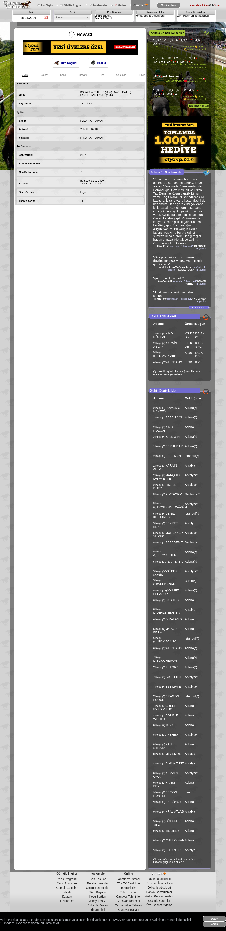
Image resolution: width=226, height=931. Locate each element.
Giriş (211, 5)
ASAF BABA (174, 561)
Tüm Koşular (65, 62)
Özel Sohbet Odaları (159, 905)
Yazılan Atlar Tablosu (128, 905)
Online (120, 5)
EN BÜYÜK (173, 802)
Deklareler (67, 901)
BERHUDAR (174, 446)
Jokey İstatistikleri (159, 887)
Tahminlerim (128, 887)
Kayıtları (143, 75)
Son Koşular (98, 879)
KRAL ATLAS (174, 811)
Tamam (214, 924)
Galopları (121, 75)
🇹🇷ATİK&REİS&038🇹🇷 (186, 80)
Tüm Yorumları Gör (199, 307)
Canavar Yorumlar (128, 901)
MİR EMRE (173, 753)
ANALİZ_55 (163, 246)
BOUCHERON (167, 660)
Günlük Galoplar (66, 887)
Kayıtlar (67, 896)
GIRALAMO (173, 619)
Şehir (63, 75)
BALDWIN (172, 436)
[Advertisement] (91, 218)
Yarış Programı (67, 879)
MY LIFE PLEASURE (166, 592)
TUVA (169, 725)
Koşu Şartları (97, 896)
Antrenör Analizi (97, 905)
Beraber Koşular (97, 883)
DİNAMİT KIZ (174, 763)
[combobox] (72, 17)
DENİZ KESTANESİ (164, 515)
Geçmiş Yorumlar (159, 900)
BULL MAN (173, 456)
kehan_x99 (160, 299)
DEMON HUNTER (165, 793)
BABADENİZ (174, 542)
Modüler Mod (169, 5)
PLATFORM (173, 494)
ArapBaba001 (164, 281)
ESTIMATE (173, 686)
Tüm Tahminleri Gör (199, 105)
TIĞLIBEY (172, 830)
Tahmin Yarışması (128, 879)
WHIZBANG (173, 362)
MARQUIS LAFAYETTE (166, 476)
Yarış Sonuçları (67, 883)
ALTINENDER (168, 583)
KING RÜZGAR (163, 335)
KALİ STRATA (162, 745)
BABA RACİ (173, 417)
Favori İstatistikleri (159, 878)
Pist (101, 75)
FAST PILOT (174, 677)
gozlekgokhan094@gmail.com (175, 267)
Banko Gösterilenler (159, 892)
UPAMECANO (198, 299)
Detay (214, 918)
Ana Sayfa (45, 5)
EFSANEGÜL (174, 850)
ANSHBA (171, 734)
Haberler (67, 892)
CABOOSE (200, 246)
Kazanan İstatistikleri (159, 883)
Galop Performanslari (159, 896)
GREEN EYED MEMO (164, 707)
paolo (203, 64)
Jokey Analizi (97, 901)
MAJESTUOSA (186, 269)
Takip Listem (128, 892)
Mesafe (83, 75)
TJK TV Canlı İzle (128, 883)
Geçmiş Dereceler (97, 887)
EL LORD (172, 667)
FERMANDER (166, 355)
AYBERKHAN (174, 840)
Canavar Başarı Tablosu (128, 911)
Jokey (44, 75)
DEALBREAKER (168, 612)
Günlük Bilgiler (71, 5)
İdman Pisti (97, 909)
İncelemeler (98, 5)
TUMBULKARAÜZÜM (172, 507)
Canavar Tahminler (128, 896)
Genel (25, 74)
